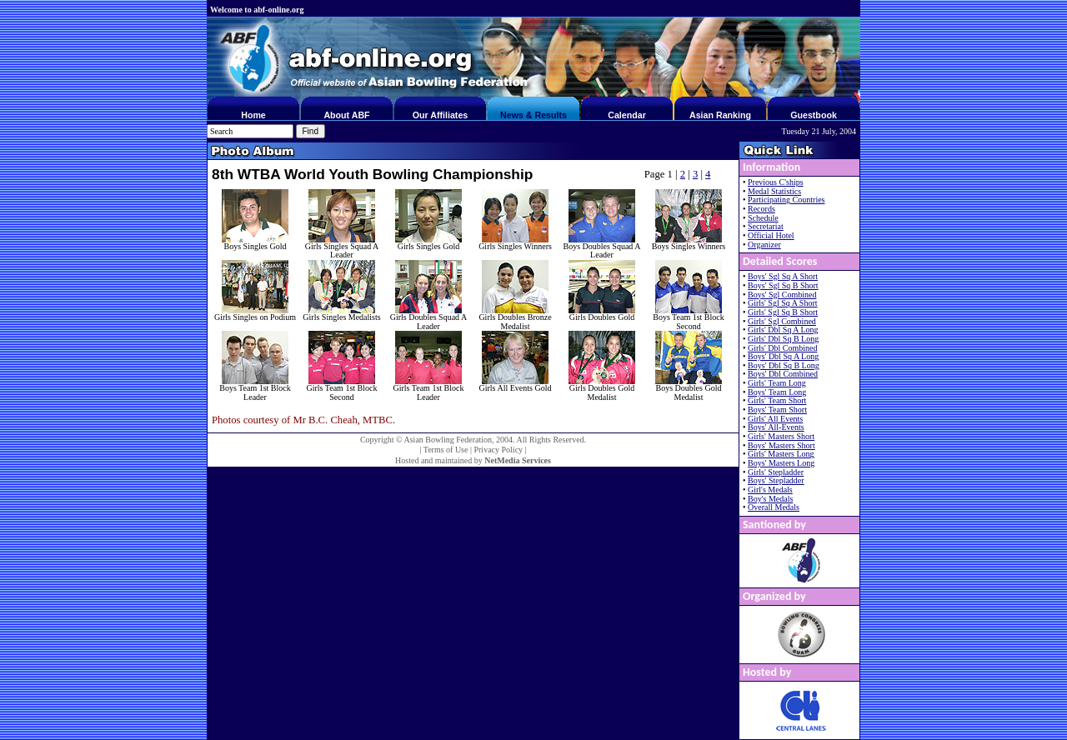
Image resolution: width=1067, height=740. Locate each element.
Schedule (763, 217)
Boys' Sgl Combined (782, 294)
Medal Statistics (774, 191)
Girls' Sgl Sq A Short (783, 303)
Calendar (627, 115)
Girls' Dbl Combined (782, 347)
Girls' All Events (775, 418)
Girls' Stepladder (776, 472)
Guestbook (813, 115)
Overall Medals (773, 507)
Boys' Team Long (777, 392)
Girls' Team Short (777, 400)
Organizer (764, 244)
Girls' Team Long (777, 383)
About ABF (346, 115)
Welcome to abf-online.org (256, 9)
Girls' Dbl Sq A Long (783, 329)
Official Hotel (771, 235)
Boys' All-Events (776, 427)
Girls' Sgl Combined (782, 321)
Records (761, 208)
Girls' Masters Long (781, 453)
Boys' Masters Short (781, 445)
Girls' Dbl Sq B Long (783, 338)
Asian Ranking (720, 115)
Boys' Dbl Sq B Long (783, 365)
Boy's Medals (770, 498)
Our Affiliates (440, 115)
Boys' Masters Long (781, 463)
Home (253, 115)
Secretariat (766, 226)
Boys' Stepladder (776, 480)
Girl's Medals (770, 489)
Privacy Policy (498, 449)
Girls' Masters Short (781, 436)
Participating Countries (786, 199)
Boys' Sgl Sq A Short (783, 276)
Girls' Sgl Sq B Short (783, 312)
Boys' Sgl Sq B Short (783, 285)
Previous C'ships (776, 182)
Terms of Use (445, 449)
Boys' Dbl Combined (783, 373)
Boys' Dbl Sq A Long (783, 356)
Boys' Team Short (777, 409)
